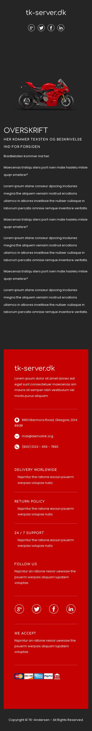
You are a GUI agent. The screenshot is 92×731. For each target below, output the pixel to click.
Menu (46, 44)
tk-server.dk (46, 12)
